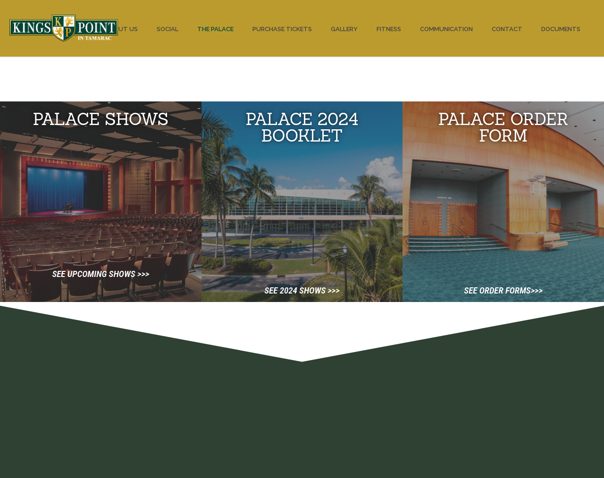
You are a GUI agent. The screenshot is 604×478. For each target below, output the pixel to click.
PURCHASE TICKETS (282, 29)
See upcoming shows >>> (100, 273)
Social (167, 29)
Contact (507, 29)
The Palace (215, 29)
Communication (446, 29)
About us (121, 29)
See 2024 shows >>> (301, 290)
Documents (560, 29)
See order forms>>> (503, 290)
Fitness (389, 29)
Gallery (344, 29)
